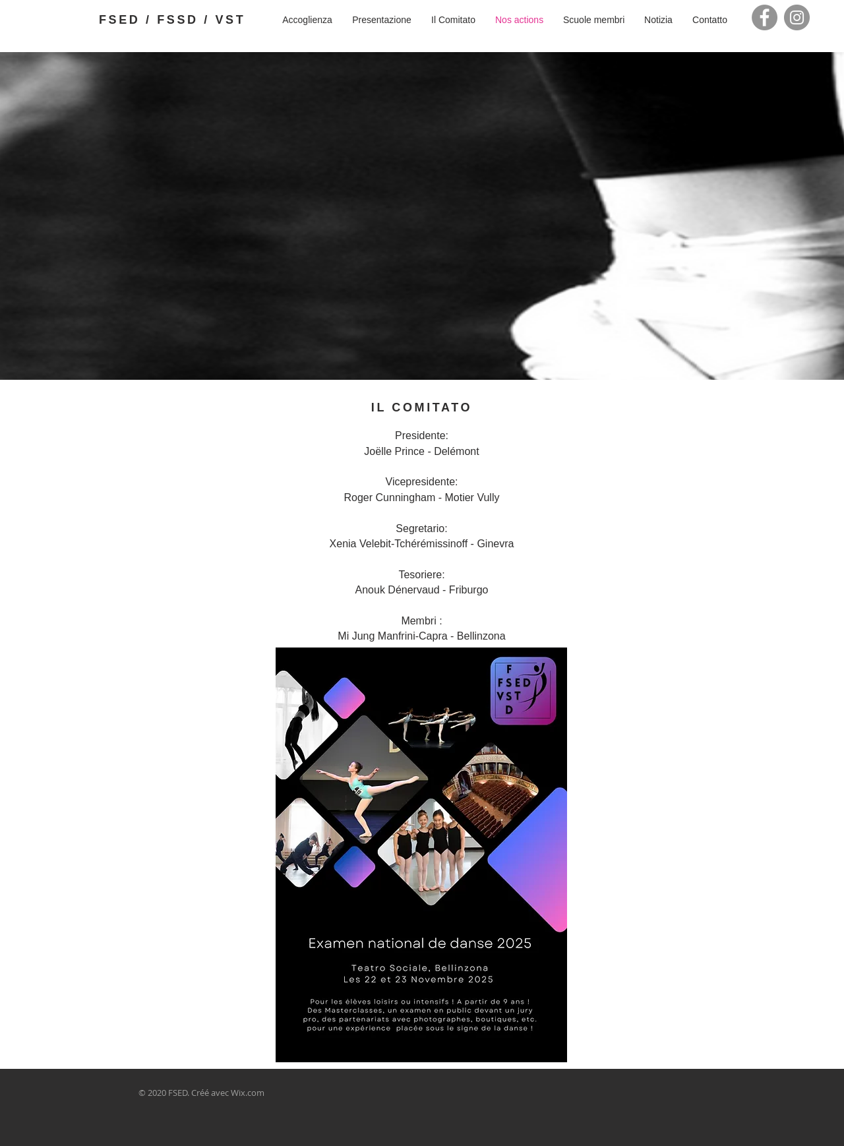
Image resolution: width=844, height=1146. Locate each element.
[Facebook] (764, 17)
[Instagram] (797, 17)
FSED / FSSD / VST (172, 19)
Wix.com (247, 1093)
